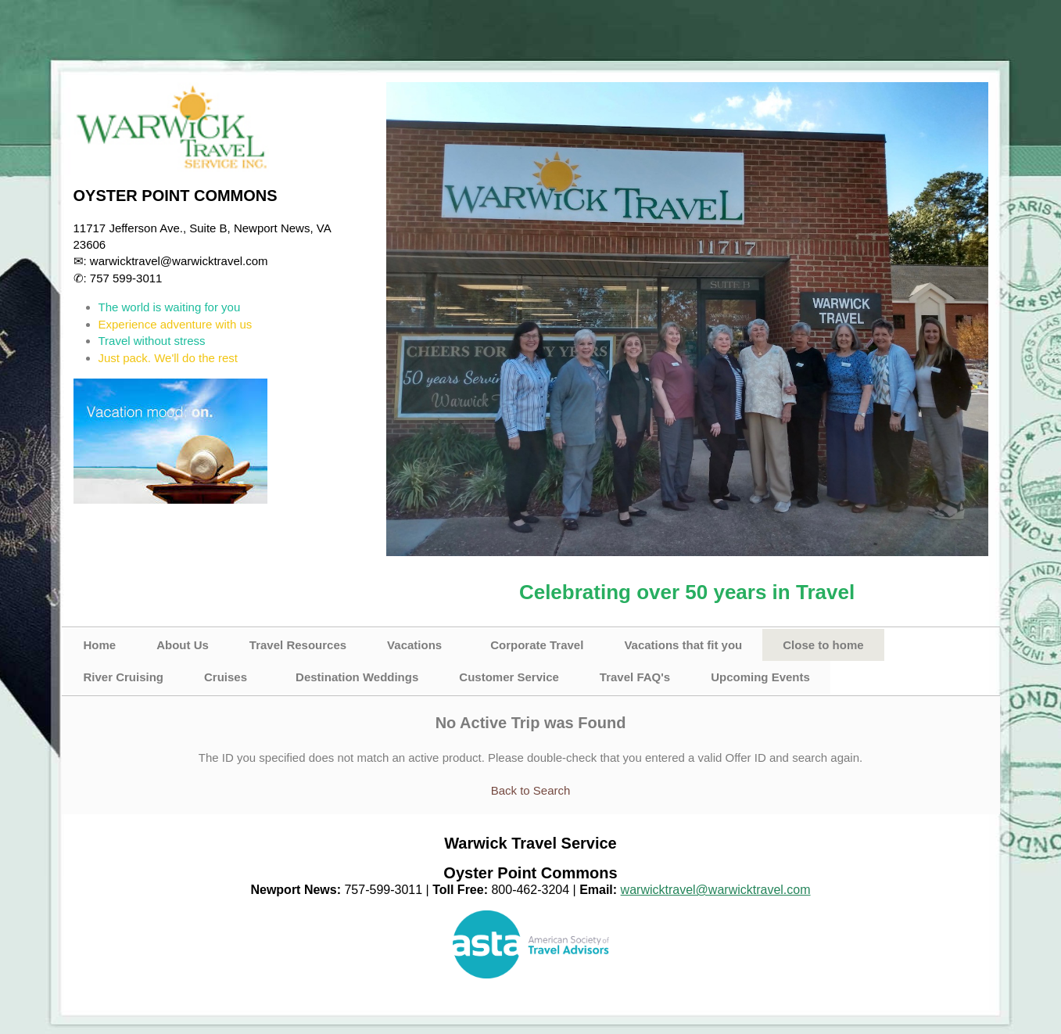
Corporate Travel (536, 645)
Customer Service (509, 677)
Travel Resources (297, 645)
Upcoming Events (760, 677)
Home (100, 645)
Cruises (225, 677)
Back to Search (531, 790)
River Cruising (124, 677)
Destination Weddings (357, 677)
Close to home (823, 645)
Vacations (414, 645)
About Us (182, 645)
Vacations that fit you (683, 645)
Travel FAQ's (635, 677)
